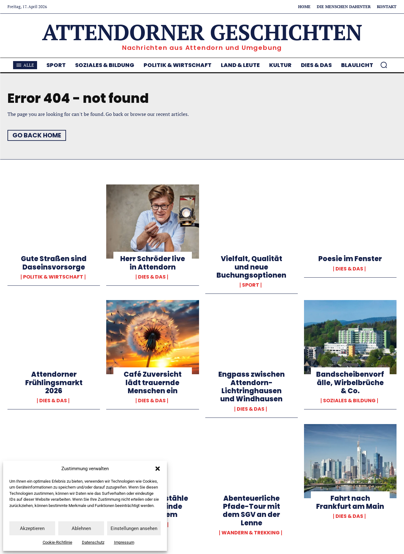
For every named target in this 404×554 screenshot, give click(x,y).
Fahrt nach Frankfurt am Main (350, 502)
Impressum (124, 542)
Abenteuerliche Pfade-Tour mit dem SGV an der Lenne (251, 511)
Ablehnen (81, 528)
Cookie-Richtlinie (57, 542)
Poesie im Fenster (350, 259)
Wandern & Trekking (250, 532)
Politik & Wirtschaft (53, 277)
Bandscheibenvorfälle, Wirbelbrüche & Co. (350, 383)
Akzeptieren (32, 528)
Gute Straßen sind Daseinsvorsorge (54, 263)
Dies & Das (152, 277)
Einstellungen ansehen (134, 528)
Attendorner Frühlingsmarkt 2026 (54, 383)
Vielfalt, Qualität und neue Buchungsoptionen (251, 267)
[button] (157, 469)
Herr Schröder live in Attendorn (152, 263)
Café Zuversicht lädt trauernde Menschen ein (153, 383)
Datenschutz (93, 542)
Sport (250, 285)
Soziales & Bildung (349, 400)
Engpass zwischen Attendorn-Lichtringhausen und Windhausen (251, 387)
